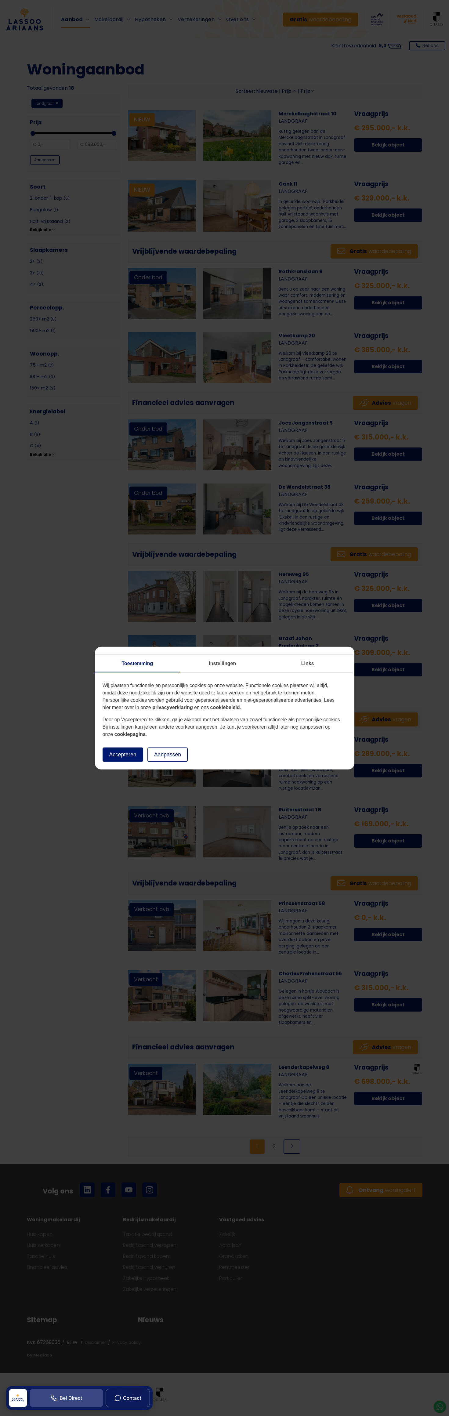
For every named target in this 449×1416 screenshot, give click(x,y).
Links (307, 663)
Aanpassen (167, 754)
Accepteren (122, 754)
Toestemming (137, 663)
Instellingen (222, 663)
